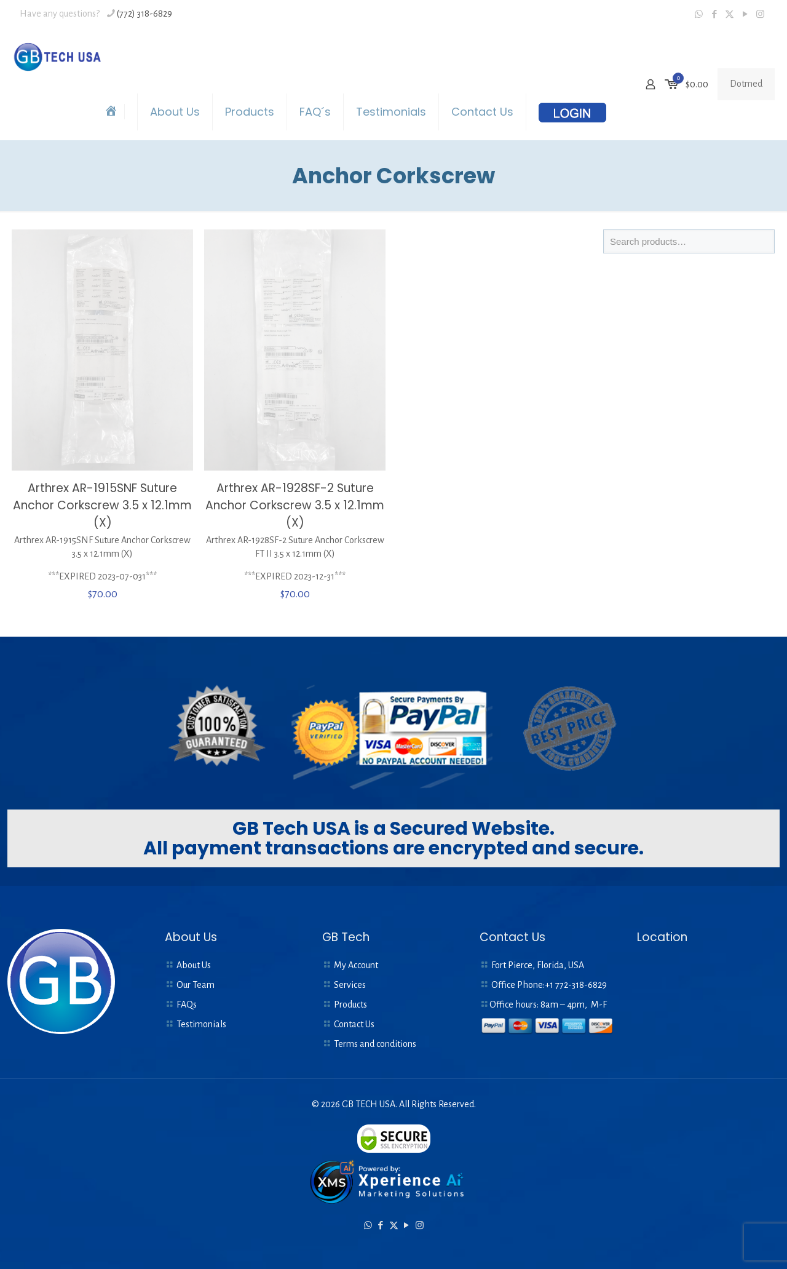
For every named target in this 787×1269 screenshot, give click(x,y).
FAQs (186, 1004)
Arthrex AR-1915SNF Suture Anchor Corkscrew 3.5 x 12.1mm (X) (102, 505)
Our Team (195, 985)
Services (350, 985)
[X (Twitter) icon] (729, 14)
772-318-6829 (581, 985)
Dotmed (746, 84)
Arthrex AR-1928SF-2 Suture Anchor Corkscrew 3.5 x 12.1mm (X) (294, 505)
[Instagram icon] (760, 14)
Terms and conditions (375, 1044)
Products (350, 1004)
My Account (356, 965)
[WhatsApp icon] (698, 14)
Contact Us (354, 1024)
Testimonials (201, 1024)
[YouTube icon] (744, 14)
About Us (193, 965)
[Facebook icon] (714, 14)
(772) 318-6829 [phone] (144, 13)
